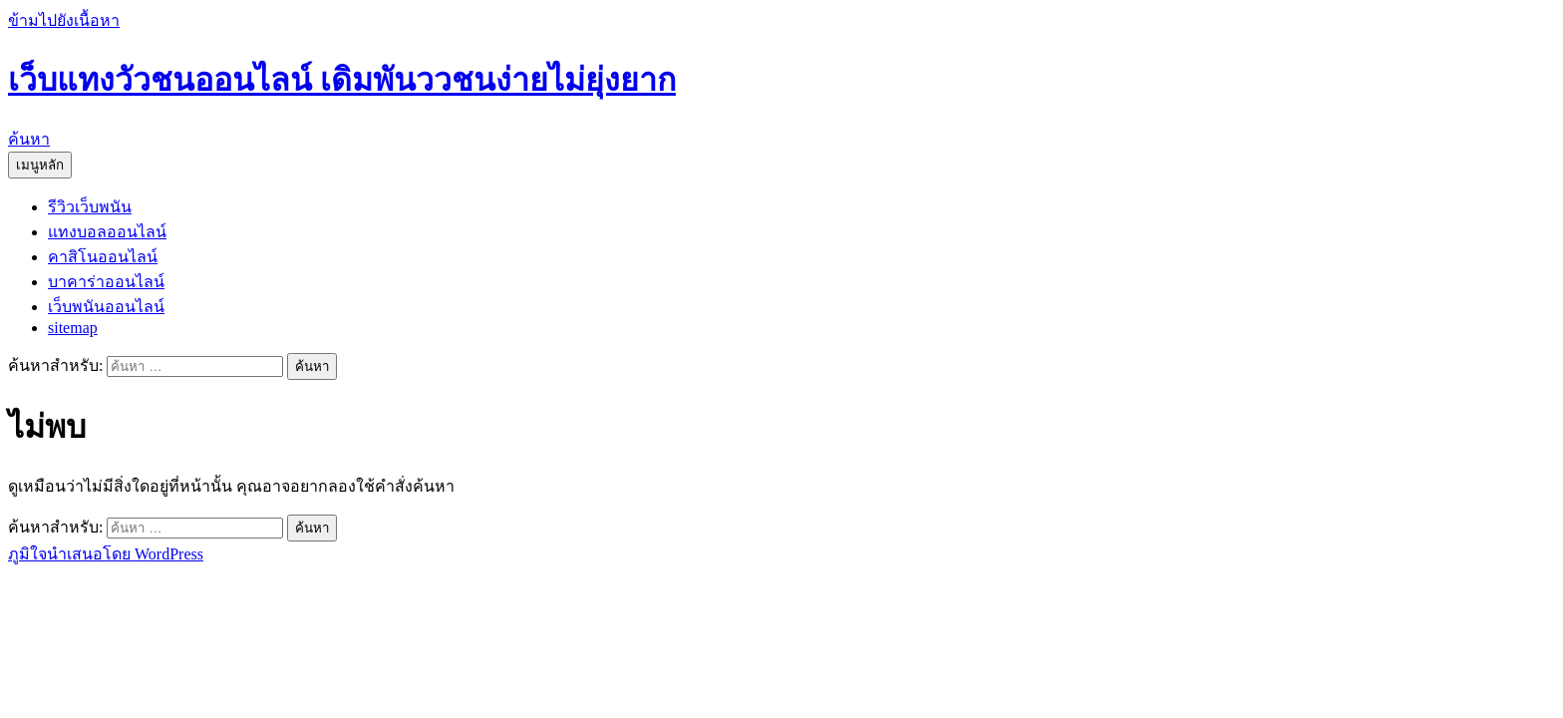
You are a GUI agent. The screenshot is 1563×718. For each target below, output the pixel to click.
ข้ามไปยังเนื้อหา (64, 20)
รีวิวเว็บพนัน (90, 206)
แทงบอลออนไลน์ (107, 231)
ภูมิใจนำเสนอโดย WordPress (105, 553)
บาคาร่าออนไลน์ (106, 281)
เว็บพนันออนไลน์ (106, 306)
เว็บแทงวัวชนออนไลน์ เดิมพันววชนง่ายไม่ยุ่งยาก (342, 80)
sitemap (73, 327)
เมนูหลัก (40, 165)
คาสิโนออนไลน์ (102, 256)
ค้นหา (29, 139)
